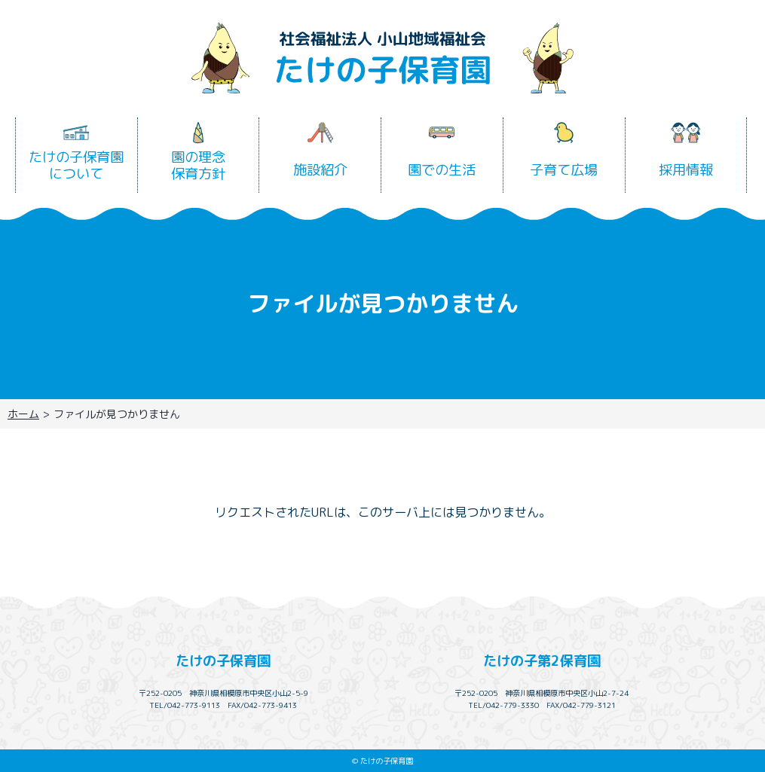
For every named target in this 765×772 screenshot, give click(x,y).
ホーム (23, 414)
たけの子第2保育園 (542, 660)
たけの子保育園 (223, 660)
